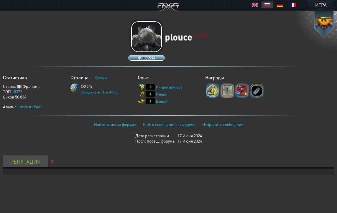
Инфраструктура (169, 87)
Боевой (161, 101)
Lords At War (29, 106)
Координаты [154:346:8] (100, 92)
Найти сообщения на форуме (169, 124)
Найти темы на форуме (115, 124)
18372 (17, 91)
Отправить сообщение (222, 124)
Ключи (100, 77)
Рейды (161, 94)
